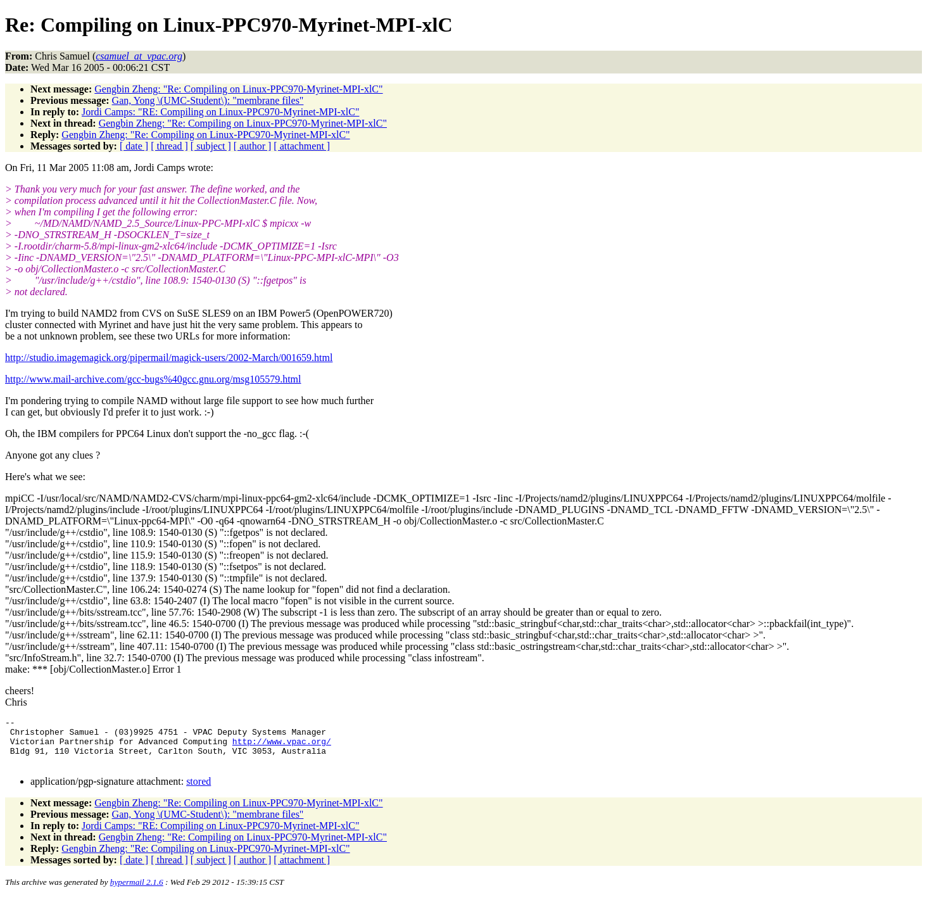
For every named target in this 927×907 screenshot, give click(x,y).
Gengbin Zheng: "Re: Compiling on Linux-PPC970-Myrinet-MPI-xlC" (238, 89)
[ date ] (134, 146)
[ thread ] (169, 146)
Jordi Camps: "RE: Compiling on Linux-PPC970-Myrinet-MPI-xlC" (220, 111)
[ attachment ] (302, 146)
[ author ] (253, 146)
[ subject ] (211, 146)
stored (198, 790)
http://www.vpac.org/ (281, 746)
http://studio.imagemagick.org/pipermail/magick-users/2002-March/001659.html (168, 357)
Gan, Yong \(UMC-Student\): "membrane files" (208, 100)
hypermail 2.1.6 (136, 891)
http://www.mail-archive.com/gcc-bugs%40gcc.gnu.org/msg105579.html (153, 379)
